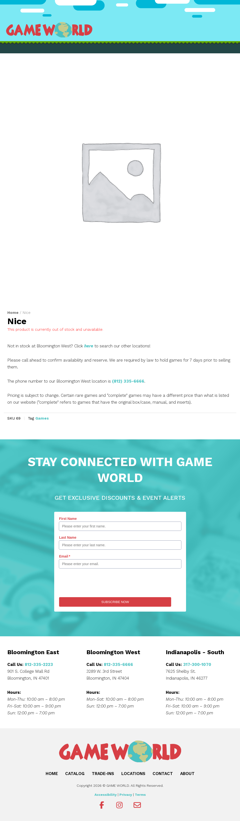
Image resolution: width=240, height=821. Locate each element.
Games (42, 418)
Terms (140, 795)
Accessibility (105, 795)
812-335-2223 (39, 664)
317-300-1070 (197, 664)
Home (13, 312)
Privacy (125, 795)
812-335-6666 (118, 664)
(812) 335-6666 (128, 381)
